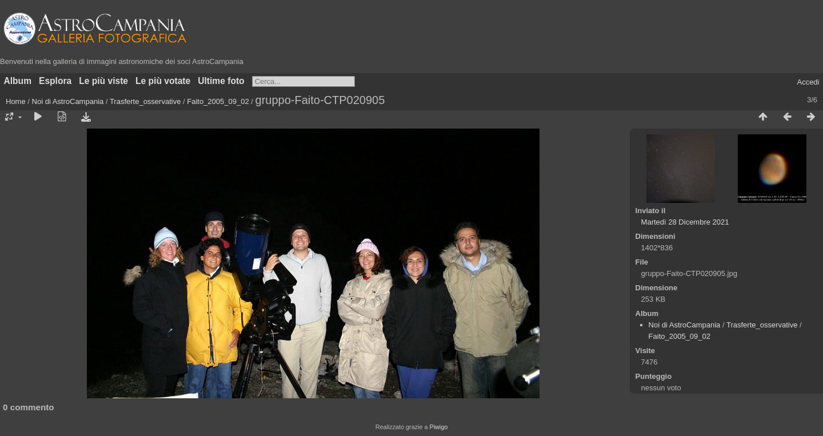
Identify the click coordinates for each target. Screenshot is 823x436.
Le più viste (103, 81)
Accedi (808, 82)
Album (18, 81)
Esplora (55, 81)
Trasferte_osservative (145, 101)
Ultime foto (221, 81)
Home (16, 101)
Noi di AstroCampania (68, 101)
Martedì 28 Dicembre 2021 (685, 222)
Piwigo (438, 426)
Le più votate (162, 81)
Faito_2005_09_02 (218, 101)
